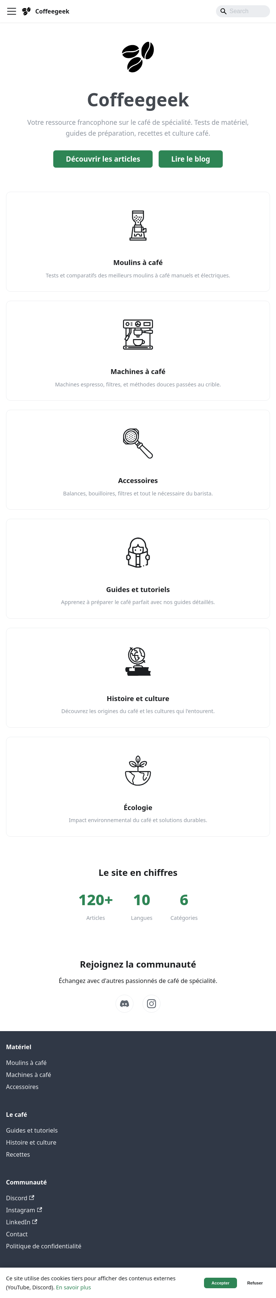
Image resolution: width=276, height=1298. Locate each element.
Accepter (221, 1283)
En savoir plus (73, 1287)
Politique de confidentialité (43, 1246)
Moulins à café (26, 1063)
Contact (17, 1234)
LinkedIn (21, 1222)
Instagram (24, 1210)
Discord (20, 1198)
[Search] (243, 11)
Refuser (255, 1283)
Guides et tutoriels (32, 1130)
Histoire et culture (31, 1142)
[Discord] (125, 1004)
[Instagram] (151, 1004)
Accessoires (22, 1087)
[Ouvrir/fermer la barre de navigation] (11, 11)
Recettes (18, 1154)
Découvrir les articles (103, 159)
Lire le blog (190, 159)
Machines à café (28, 1075)
